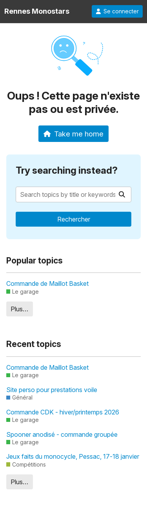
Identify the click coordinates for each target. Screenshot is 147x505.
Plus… (19, 309)
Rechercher (73, 219)
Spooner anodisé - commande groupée (62, 434)
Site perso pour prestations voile (51, 390)
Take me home (73, 133)
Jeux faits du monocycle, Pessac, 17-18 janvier (72, 456)
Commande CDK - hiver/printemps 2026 (62, 412)
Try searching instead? (67, 170)
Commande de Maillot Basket (47, 283)
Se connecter (117, 11)
